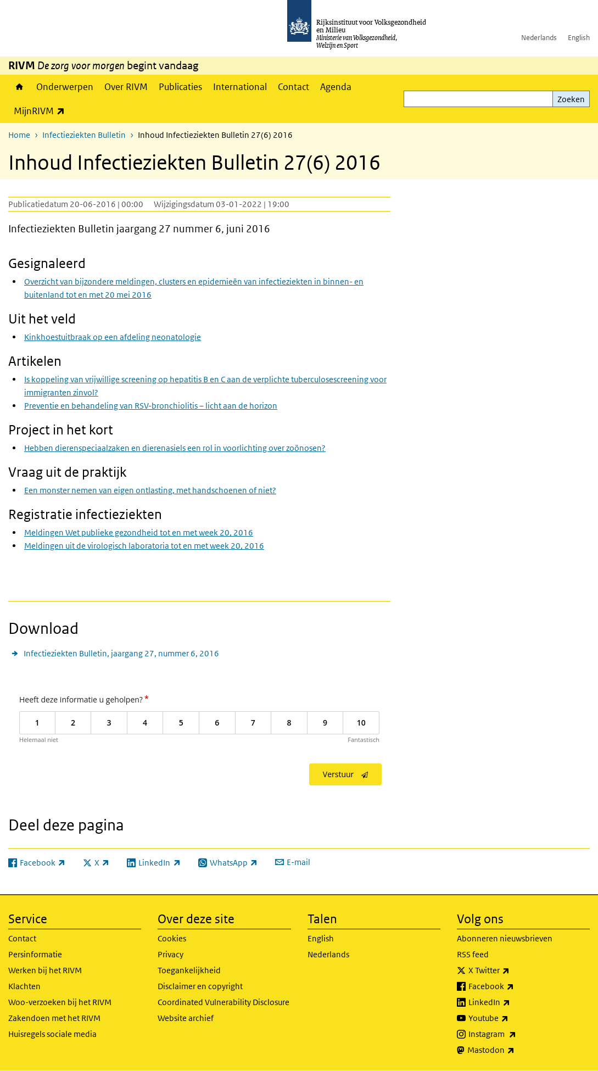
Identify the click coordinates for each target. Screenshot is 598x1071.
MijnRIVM (42, 111)
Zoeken (571, 99)
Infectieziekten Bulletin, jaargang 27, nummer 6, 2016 (121, 653)
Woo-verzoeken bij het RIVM (59, 1002)
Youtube (512, 1018)
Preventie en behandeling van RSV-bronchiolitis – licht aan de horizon (150, 405)
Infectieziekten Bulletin (84, 135)
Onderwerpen (64, 87)
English (579, 37)
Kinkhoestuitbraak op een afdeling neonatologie (112, 337)
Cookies (172, 938)
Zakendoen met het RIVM (54, 1018)
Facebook (515, 986)
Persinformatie (35, 954)
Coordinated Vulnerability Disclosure (223, 1002)
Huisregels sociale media (52, 1034)
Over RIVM (126, 87)
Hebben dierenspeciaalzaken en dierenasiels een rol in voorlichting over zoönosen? (175, 448)
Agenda (335, 87)
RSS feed (473, 954)
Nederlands (539, 37)
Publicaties (180, 87)
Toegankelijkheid (189, 970)
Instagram (516, 1034)
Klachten (24, 986)
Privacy (170, 954)
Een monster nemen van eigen (150, 490)
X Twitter (513, 970)
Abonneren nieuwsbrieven (504, 938)
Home (19, 87)
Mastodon (515, 1050)
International (240, 87)
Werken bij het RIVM (45, 970)
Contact (293, 87)
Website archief (186, 1018)
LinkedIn (513, 1002)
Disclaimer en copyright (200, 986)
